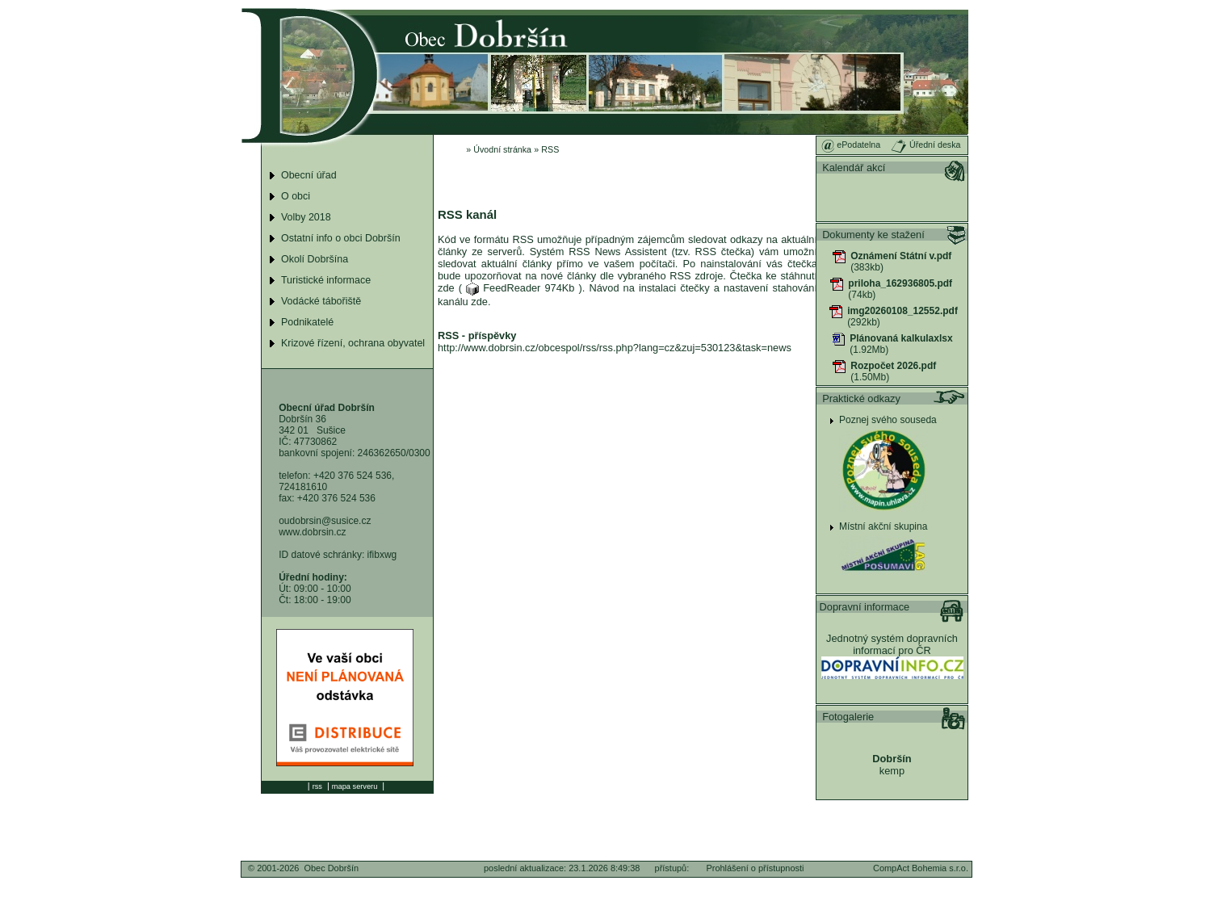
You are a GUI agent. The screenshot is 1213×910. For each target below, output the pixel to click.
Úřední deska (925, 144)
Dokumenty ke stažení (873, 235)
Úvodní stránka (502, 149)
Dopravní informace (865, 607)
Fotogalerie (848, 717)
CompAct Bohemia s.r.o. (920, 868)
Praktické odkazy (861, 398)
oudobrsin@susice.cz (325, 520)
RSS (550, 149)
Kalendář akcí (853, 167)
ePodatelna (850, 144)
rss (317, 786)
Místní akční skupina (883, 526)
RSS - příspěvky (477, 335)
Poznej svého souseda (888, 420)
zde (446, 288)
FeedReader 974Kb (520, 288)
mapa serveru (354, 786)
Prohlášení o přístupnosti (755, 868)
